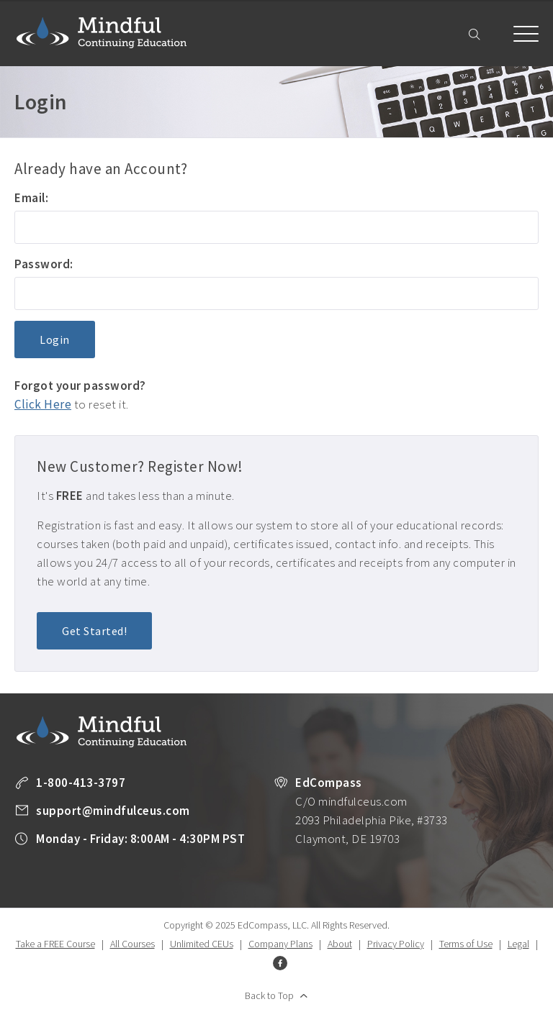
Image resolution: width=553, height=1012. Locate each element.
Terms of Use (466, 943)
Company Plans (280, 943)
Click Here (42, 404)
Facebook (280, 963)
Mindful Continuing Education (101, 32)
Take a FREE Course (55, 943)
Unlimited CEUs (201, 943)
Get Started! (94, 631)
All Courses (132, 943)
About (340, 943)
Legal (518, 943)
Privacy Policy (395, 943)
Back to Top (269, 995)
